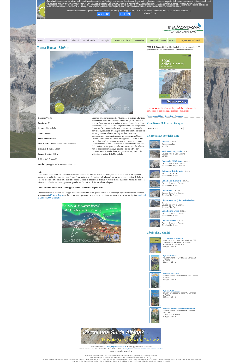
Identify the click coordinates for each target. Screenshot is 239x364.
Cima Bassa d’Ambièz (171, 181)
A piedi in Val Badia (170, 256)
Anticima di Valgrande (172, 151)
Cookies (137, 349)
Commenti (153, 40)
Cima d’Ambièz (169, 220)
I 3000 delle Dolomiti (58, 40)
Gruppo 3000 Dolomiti (190, 40)
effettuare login (56, 195)
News (163, 40)
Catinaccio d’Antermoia (172, 171)
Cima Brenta (167, 190)
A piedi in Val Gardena (171, 291)
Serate (172, 40)
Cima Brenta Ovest (170, 211)
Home (40, 40)
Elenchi (75, 40)
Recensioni (139, 40)
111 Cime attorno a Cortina (173, 238)
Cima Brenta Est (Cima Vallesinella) (178, 200)
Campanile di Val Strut (172, 161)
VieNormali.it (126, 351)
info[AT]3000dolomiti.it (116, 346)
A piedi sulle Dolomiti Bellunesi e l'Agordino (179, 308)
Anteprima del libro (155, 116)
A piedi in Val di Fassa (171, 273)
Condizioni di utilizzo (148, 349)
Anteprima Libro (122, 40)
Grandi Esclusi (89, 40)
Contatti (160, 349)
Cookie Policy (150, 13)
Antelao (165, 141)
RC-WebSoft (100, 349)
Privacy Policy (128, 349)
